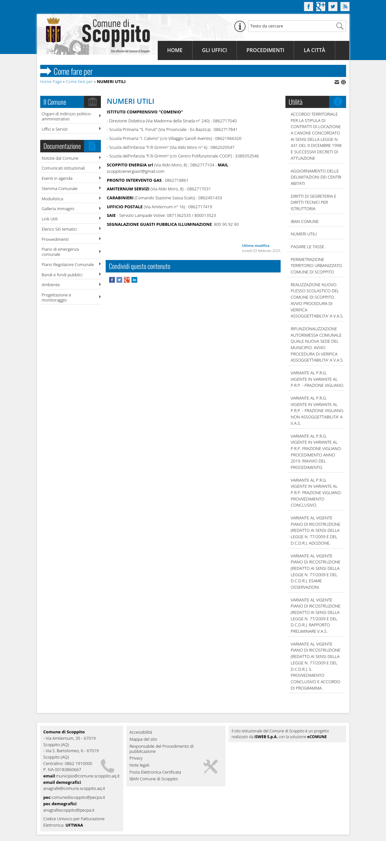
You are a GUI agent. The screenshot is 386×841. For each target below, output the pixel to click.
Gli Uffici (214, 50)
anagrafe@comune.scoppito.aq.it (74, 788)
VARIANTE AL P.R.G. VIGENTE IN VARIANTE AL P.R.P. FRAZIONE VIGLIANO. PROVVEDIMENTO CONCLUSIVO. (316, 492)
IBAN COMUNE (305, 221)
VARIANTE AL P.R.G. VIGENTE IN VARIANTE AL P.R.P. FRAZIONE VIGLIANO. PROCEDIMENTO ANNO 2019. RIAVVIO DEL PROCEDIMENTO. (316, 451)
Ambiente (51, 284)
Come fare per (79, 81)
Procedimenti (265, 50)
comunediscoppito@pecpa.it (78, 797)
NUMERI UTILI (304, 234)
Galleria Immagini (58, 208)
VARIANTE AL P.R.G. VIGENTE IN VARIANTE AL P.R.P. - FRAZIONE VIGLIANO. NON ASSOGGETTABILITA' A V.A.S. (317, 410)
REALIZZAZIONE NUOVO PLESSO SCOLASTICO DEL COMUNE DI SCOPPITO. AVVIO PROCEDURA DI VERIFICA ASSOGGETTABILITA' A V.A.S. (317, 300)
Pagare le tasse (307, 246)
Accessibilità (141, 732)
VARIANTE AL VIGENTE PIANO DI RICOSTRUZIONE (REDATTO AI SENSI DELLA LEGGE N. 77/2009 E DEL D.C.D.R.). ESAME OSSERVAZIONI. (316, 571)
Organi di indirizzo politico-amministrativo (67, 116)
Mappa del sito (143, 739)
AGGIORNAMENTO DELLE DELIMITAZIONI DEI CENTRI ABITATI (316, 177)
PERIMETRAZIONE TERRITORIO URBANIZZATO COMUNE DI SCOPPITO (316, 265)
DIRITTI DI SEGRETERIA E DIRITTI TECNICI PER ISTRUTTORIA (314, 202)
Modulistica (52, 199)
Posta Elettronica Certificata (155, 772)
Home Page (51, 81)
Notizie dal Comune (60, 158)
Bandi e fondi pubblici (62, 275)
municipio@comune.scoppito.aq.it (88, 776)
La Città (314, 50)
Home (175, 50)
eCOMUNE (317, 736)
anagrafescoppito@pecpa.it (69, 810)
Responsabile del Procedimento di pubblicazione (162, 749)
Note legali (139, 765)
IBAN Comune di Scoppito (154, 779)
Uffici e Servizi (55, 129)
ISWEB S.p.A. (266, 736)
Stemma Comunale (60, 188)
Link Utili (50, 219)
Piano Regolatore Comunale (68, 264)
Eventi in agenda (57, 178)
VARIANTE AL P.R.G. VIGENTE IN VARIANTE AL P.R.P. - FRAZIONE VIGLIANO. (317, 379)
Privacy (136, 758)
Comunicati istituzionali (63, 168)
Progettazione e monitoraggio (56, 297)
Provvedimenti (55, 239)
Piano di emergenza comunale (60, 251)
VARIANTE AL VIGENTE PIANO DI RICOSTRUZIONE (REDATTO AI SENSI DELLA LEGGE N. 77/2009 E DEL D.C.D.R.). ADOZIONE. (316, 530)
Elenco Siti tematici (59, 229)
